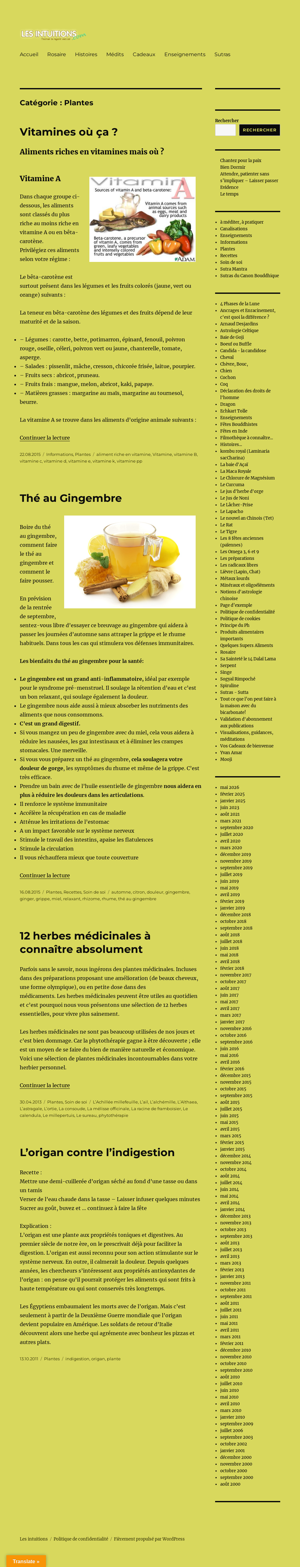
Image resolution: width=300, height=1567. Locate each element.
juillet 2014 (231, 1182)
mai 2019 (229, 888)
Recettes (72, 892)
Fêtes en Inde (233, 431)
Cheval (227, 357)
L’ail (144, 1101)
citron (139, 892)
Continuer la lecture (45, 437)
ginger (27, 898)
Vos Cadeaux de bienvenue (247, 746)
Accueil (29, 54)
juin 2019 (229, 881)
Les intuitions (34, 1539)
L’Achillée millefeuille (115, 1101)
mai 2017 (229, 1002)
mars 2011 (230, 1337)
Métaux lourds (235, 578)
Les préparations (237, 558)
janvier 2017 (232, 1022)
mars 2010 (230, 1410)
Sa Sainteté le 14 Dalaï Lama (248, 659)
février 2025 (232, 794)
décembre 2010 (235, 1350)
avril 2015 (230, 1129)
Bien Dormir (232, 167)
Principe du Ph (235, 625)
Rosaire (56, 54)
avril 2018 (230, 961)
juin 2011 (229, 1316)
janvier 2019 (232, 908)
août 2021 (230, 814)
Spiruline (229, 685)
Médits (115, 54)
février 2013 (232, 1270)
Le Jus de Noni (234, 498)
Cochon (228, 377)
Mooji (226, 759)
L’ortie (50, 1108)
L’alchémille (163, 1101)
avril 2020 (230, 841)
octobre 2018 (233, 921)
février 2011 (232, 1343)
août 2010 (230, 1377)
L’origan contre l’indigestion (97, 1152)
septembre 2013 (236, 1236)
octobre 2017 (233, 981)
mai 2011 (229, 1323)
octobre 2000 (233, 1471)
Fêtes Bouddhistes (239, 424)
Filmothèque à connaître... (246, 438)
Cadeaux (144, 54)
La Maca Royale (235, 471)
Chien (226, 371)
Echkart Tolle (233, 411)
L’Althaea (187, 1101)
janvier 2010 (232, 1417)
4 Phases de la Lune (239, 304)
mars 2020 (231, 847)
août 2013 (229, 1243)
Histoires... (231, 444)
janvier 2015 (232, 1149)
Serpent (228, 665)
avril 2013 (229, 1256)
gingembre (177, 892)
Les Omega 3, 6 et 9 (239, 551)
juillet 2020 (231, 834)
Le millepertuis (58, 1115)
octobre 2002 (233, 1444)
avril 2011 (229, 1330)
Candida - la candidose (243, 350)
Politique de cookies (240, 618)
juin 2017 (229, 995)
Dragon (228, 404)
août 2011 (229, 1303)
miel (56, 898)
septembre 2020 (236, 827)
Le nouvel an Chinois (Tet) (247, 518)
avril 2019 (230, 894)
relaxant (71, 898)
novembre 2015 (235, 1082)
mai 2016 (229, 1055)
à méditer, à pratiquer (242, 222)
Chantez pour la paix (240, 160)
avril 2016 (230, 1062)
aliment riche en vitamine (123, 454)
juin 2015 (229, 1115)
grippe (43, 898)
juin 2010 (229, 1390)
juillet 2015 (231, 1109)
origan (98, 1358)
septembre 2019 (236, 868)
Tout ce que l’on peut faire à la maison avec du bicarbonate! (248, 705)
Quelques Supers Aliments (246, 645)
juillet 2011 (231, 1310)
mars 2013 (230, 1263)
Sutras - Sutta (234, 692)
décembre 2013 (235, 1216)
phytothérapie (113, 1115)
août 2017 (230, 988)
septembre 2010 (236, 1370)
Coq (224, 384)
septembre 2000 (236, 1477)
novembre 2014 (235, 1162)
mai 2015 (229, 1122)
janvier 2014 (232, 1209)
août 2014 (230, 1176)
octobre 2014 (233, 1169)
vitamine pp (129, 461)
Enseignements (185, 54)
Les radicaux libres (239, 565)
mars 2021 (230, 821)
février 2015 (232, 1142)
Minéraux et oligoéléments (247, 585)
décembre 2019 (235, 854)
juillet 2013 (231, 1249)
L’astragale (31, 1108)
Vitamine (162, 454)
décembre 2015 (235, 1075)
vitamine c (31, 461)
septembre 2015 (236, 1095)
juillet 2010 (231, 1383)
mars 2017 (230, 1015)
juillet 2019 (231, 874)
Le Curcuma (232, 484)
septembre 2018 (236, 928)
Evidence (229, 187)
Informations (59, 454)
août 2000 (230, 1484)
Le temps (229, 194)
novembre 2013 (235, 1223)
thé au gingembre (137, 898)
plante (114, 1358)
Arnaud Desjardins (239, 324)
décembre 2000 (235, 1457)
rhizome (91, 898)
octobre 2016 (233, 1035)
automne (121, 892)
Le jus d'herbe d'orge (241, 491)
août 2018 (230, 935)
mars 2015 (230, 1136)
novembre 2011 (235, 1283)
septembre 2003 (236, 1437)
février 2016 (232, 1069)
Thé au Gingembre (71, 498)
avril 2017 (230, 1008)
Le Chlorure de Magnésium (247, 478)
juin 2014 (229, 1189)
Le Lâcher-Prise (236, 505)
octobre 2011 (233, 1290)
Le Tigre (228, 531)
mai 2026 (229, 787)
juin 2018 (229, 948)
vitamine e (79, 461)
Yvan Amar (231, 752)
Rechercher (227, 120)
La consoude (72, 1108)
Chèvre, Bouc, (234, 364)
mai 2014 (229, 1196)
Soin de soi (94, 892)
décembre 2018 (235, 914)
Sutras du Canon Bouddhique (249, 275)
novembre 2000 (236, 1464)
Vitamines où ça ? (69, 131)
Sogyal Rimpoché (237, 679)
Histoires (86, 54)
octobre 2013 (233, 1229)
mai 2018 (229, 955)
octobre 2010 (233, 1363)
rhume (109, 898)
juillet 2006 (231, 1430)
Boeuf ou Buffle (235, 344)
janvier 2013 (232, 1276)
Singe (226, 672)
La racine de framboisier (156, 1108)
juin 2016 (229, 1048)
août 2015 (230, 1102)
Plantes (83, 454)
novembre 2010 (235, 1357)
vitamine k (104, 461)
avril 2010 (230, 1404)
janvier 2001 (232, 1450)
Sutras (222, 54)
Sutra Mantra (233, 269)
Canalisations (234, 229)
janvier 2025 (232, 801)
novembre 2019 (236, 861)
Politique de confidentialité (247, 612)
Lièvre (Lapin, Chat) (240, 572)
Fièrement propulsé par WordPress (149, 1539)
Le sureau (86, 1115)
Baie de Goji (232, 337)
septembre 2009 (236, 1424)
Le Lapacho (231, 511)
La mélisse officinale (108, 1108)
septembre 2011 (236, 1296)
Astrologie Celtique (239, 330)
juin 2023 (229, 807)
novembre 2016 (236, 1028)
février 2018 (232, 968)
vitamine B (185, 454)
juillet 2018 (231, 941)
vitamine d (55, 461)
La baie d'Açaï (234, 464)
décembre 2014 (235, 1156)
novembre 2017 (235, 975)
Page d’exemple (236, 605)
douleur (155, 892)
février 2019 (232, 901)
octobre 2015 (233, 1089)
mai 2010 (229, 1397)
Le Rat (226, 525)
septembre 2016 (236, 1042)
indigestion (77, 1358)
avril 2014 (230, 1203)
